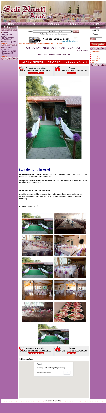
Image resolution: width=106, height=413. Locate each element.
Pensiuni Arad (95, 60)
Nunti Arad (22, 43)
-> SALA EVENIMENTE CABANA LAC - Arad (49, 43)
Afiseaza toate (4, 43)
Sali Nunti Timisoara (96, 55)
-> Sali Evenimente (31, 43)
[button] (53, 378)
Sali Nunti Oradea (96, 53)
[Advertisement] (9, 93)
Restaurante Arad (96, 58)
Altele (93, 62)
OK (67, 372)
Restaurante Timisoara (97, 56)
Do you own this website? (44, 372)
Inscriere (100, 40)
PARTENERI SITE (96, 51)
